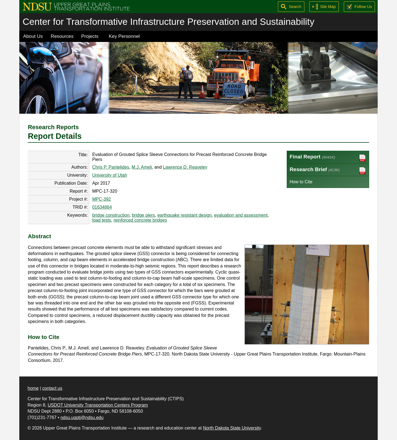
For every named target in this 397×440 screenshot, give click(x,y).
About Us (33, 36)
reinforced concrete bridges (140, 220)
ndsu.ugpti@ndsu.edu (81, 417)
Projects (89, 36)
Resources (62, 36)
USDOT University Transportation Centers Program (98, 405)
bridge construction (110, 215)
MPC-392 (101, 199)
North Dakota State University (232, 428)
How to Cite (301, 181)
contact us (52, 388)
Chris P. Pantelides (110, 167)
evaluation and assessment (240, 215)
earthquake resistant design (184, 215)
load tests (101, 220)
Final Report (328, 158)
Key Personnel (124, 36)
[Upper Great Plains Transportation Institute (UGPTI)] (76, 6)
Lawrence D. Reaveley (185, 167)
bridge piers (143, 215)
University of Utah (109, 175)
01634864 (102, 207)
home (33, 388)
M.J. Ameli (142, 167)
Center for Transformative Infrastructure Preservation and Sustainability (168, 22)
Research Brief (328, 170)
